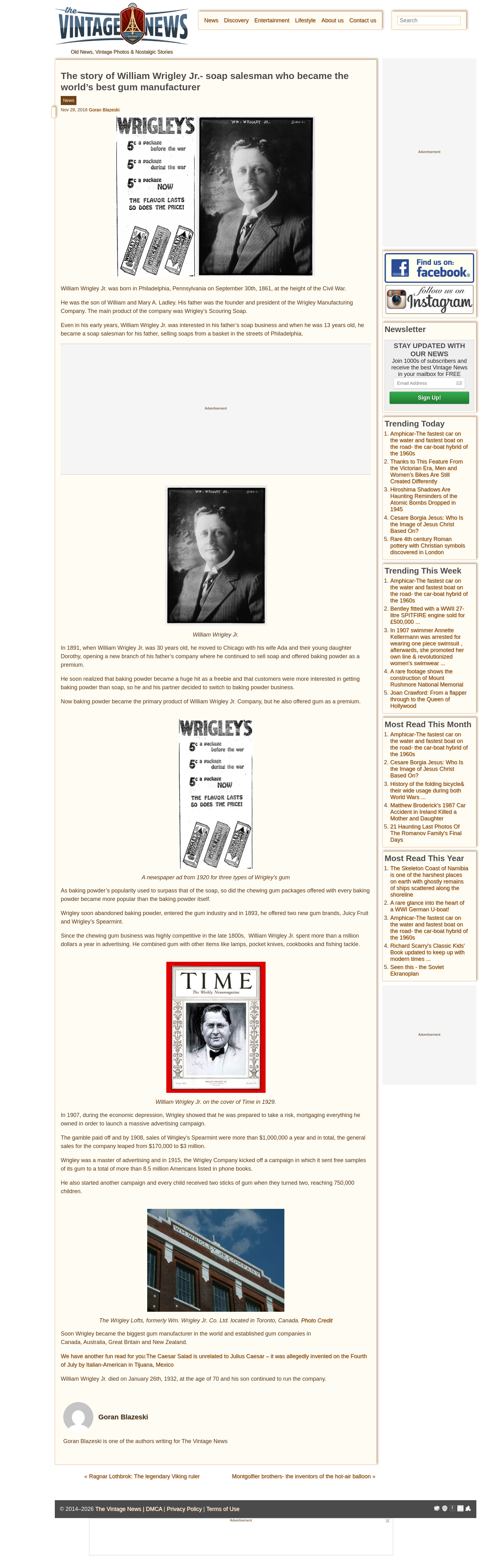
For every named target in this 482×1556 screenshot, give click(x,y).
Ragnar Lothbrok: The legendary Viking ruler (144, 1476)
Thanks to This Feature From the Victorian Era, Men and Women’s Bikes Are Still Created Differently (426, 471)
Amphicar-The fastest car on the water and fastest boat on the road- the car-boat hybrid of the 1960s (429, 444)
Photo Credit (316, 1320)
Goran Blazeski (104, 109)
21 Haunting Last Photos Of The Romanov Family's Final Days (426, 833)
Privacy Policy (184, 1509)
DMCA (154, 1509)
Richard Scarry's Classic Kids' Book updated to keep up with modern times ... (427, 952)
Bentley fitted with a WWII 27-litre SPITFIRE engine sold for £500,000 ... (427, 615)
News (211, 20)
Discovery (236, 20)
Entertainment (271, 20)
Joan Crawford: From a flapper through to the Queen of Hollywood (428, 699)
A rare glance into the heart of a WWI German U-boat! (427, 906)
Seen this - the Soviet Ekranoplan (417, 970)
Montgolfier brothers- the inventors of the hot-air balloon (301, 1476)
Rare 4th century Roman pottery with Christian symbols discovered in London (427, 545)
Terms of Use (223, 1509)
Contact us (362, 20)
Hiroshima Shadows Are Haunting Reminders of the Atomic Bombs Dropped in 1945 (423, 499)
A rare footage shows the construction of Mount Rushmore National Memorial (426, 678)
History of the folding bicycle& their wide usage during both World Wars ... (427, 790)
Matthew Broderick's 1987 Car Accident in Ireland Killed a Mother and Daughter (428, 812)
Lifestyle (305, 20)
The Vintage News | (120, 1509)
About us (332, 20)
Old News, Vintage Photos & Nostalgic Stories (122, 52)
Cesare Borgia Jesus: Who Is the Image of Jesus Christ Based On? (426, 524)
